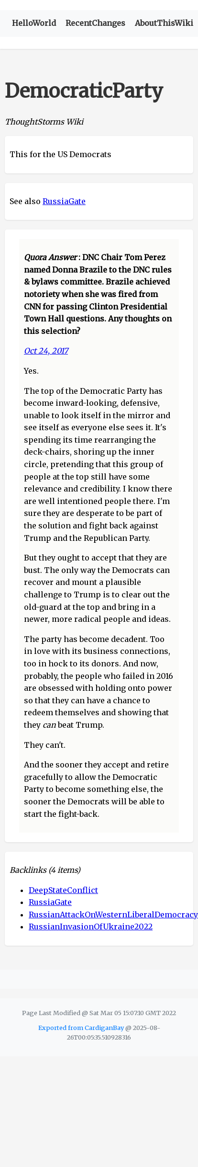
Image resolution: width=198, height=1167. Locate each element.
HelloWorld (34, 23)
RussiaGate (64, 201)
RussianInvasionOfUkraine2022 (91, 926)
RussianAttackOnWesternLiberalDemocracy (113, 914)
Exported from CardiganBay (81, 1027)
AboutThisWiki (164, 23)
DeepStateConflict (63, 890)
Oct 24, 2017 (46, 350)
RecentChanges (95, 23)
